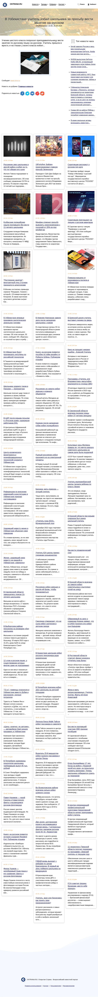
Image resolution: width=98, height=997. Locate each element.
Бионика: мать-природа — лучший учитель (47, 490)
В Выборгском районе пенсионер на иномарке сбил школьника (16, 628)
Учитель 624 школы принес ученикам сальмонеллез (47, 554)
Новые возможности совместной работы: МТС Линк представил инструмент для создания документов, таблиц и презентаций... (83, 77)
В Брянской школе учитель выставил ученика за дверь (80, 319)
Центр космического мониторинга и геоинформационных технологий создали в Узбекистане (13, 457)
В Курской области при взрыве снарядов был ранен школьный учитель (81, 518)
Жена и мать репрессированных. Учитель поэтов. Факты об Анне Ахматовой (80, 693)
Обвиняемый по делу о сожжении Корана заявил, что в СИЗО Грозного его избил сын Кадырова (81, 622)
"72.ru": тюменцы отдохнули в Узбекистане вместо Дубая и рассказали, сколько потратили (16, 693)
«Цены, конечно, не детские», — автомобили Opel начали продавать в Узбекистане (16, 729)
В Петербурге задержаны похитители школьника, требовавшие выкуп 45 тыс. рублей (16, 764)
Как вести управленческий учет (79, 551)
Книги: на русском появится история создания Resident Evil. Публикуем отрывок (16, 836)
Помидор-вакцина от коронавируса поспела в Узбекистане (78, 280)
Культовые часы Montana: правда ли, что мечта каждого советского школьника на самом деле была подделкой (81, 449)
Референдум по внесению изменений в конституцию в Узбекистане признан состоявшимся (16, 495)
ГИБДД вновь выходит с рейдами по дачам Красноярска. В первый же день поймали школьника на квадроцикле (48, 866)
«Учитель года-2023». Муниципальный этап (45, 522)
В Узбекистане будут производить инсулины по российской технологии (15, 354)
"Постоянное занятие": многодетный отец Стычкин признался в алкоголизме (15, 282)
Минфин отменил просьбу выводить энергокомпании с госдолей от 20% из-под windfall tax (48, 226)
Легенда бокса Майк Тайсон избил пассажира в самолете (48, 723)
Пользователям (55, 986)
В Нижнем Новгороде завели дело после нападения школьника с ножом (48, 320)
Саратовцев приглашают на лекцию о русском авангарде (80, 221)
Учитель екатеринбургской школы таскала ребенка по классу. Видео (79, 484)
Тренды (44, 4)
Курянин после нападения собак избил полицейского (47, 424)
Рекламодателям (68, 986)
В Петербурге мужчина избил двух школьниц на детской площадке (48, 689)
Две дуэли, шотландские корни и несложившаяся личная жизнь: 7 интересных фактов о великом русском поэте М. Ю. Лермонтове (48, 827)
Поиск (81, 4)
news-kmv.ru (15, 80)
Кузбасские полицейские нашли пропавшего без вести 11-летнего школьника (16, 224)
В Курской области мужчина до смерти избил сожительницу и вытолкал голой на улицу (80, 586)
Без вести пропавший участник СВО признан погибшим (78, 729)
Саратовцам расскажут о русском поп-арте (79, 166)
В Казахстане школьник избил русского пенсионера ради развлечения (49, 655)
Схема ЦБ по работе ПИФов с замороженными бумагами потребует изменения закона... (83, 112)
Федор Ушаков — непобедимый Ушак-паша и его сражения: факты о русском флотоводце (15, 872)
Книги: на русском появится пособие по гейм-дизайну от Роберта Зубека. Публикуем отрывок (48, 356)
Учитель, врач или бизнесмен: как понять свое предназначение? (49, 900)
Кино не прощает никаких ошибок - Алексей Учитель (79, 351)
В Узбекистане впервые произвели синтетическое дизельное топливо (15, 320)
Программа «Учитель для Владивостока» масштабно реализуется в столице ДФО (80, 381)
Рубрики (53, 4)
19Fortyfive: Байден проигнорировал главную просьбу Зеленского (47, 166)
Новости (35, 4)
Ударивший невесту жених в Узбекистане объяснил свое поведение (16, 530)
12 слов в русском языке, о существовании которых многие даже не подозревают (16, 663)
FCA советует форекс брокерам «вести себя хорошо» (77, 885)
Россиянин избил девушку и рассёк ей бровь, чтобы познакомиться (48, 589)
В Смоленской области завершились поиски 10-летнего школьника (14, 594)
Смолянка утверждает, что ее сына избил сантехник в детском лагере (48, 623)
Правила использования (33, 986)
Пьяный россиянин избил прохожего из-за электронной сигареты (48, 457)
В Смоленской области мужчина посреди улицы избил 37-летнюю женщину (79, 413)
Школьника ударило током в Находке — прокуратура (16, 387)
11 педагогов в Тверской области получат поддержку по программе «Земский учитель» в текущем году (80, 850)
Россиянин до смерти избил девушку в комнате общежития (48, 391)
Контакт (62, 4)
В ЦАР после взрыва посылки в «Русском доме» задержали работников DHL (17, 420)
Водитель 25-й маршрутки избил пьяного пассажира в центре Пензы (47, 755)
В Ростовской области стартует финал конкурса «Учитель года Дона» (79, 658)
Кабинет (92, 4)
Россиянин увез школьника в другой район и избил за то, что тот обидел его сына (16, 167)
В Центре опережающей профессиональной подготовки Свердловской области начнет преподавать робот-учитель (80, 810)
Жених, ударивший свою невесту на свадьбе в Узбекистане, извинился (14, 560)
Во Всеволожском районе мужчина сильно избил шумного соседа (47, 790)
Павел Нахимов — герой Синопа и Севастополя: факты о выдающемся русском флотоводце (14, 801)
